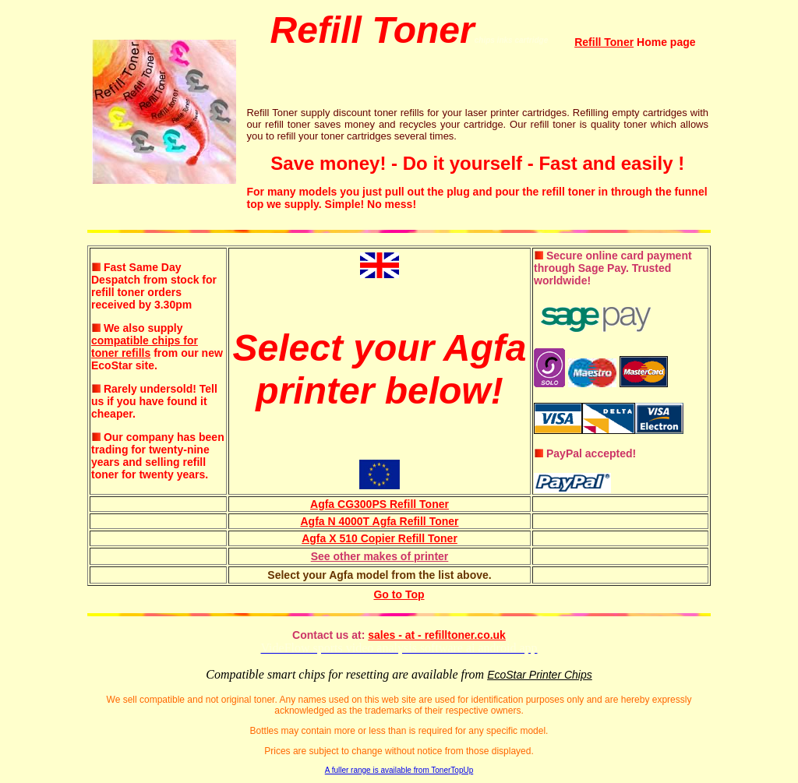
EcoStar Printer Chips (539, 674)
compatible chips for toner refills (144, 346)
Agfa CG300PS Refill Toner (379, 504)
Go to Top (398, 594)
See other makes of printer (380, 556)
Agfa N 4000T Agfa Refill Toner (379, 521)
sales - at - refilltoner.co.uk (437, 635)
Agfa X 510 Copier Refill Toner (379, 538)
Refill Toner (604, 42)
